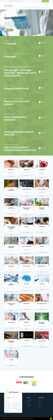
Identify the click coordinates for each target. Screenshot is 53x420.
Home (22, 7)
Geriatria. (42, 247)
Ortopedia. (41, 284)
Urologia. (11, 360)
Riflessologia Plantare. (11, 342)
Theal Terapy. (42, 341)
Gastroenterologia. (26, 247)
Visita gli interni (34, 7)
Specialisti (39, 7)
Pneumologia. (11, 323)
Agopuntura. (11, 170)
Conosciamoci (26, 7)
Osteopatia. (26, 304)
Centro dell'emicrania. (11, 190)
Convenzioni (47, 7)
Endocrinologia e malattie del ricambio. (11, 228)
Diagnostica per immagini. (26, 209)
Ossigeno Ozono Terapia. (11, 304)
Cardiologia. (42, 170)
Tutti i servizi (40, 400)
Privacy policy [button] (32, 418)
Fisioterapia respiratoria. (11, 247)
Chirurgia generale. (26, 190)
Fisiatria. (26, 227)
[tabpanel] (19, 383)
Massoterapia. (26, 266)
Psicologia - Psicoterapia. (42, 323)
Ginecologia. (11, 267)
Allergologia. (26, 170)
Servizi (30, 7)
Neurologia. (26, 284)
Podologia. (26, 323)
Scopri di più (7, 30)
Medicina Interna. (42, 266)
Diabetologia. (11, 208)
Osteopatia (28, 406)
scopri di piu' (42, 43)
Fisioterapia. (42, 227)
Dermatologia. (41, 190)
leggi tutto (11, 176)
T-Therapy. (26, 341)
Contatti (43, 7)
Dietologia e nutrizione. (42, 209)
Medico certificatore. (11, 285)
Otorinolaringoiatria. (42, 304)
